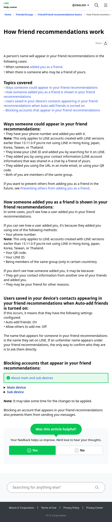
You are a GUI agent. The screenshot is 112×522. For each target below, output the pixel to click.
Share (101, 43)
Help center (10, 7)
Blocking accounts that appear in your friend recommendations (52, 110)
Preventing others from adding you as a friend (54, 188)
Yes (32, 450)
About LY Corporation (21, 507)
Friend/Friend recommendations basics (60, 14)
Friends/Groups (24, 14)
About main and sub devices (32, 378)
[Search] (96, 5)
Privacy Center (94, 507)
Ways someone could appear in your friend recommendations (51, 87)
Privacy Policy (71, 507)
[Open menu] (105, 5)
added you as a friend (46, 67)
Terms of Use (48, 507)
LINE (6, 3)
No (80, 450)
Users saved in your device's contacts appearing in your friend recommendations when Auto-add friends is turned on (51, 103)
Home (8, 14)
